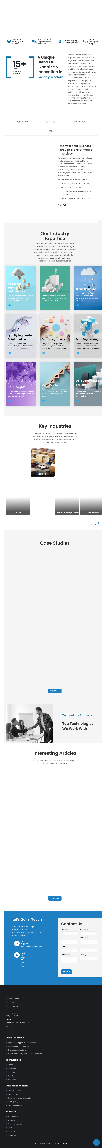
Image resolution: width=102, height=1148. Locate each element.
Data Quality (13, 1102)
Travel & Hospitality (15, 1124)
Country (83, 955)
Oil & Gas (11, 1120)
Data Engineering (15, 1105)
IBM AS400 (12, 1068)
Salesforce (12, 1076)
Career (11, 1002)
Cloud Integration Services (18, 1046)
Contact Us (13, 1006)
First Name (65, 929)
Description (65, 955)
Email (63, 946)
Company (83, 938)
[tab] (22, 122)
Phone (82, 946)
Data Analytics (14, 1094)
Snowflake (12, 1079)
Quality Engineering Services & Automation (25, 1054)
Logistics (11, 1131)
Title (63, 938)
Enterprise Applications (17, 1050)
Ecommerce (13, 1116)
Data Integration (14, 1091)
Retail (10, 1128)
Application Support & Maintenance (22, 1042)
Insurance (12, 1135)
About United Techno (17, 999)
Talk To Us (62, 205)
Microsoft (12, 1072)
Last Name (84, 929)
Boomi (10, 1065)
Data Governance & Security (19, 1098)
